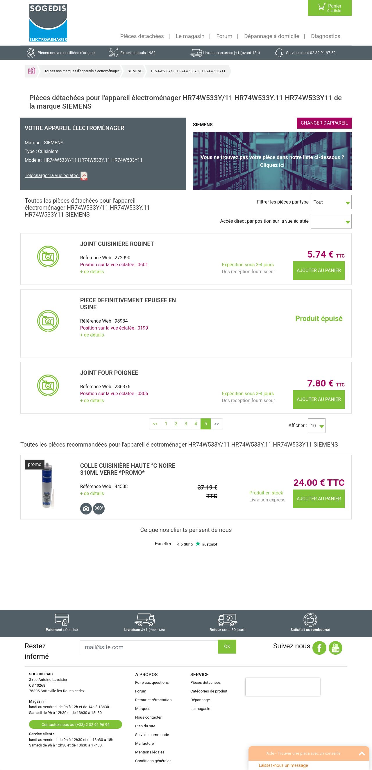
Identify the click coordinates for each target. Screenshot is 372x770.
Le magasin (190, 36)
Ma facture (144, 743)
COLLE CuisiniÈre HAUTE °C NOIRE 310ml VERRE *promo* (127, 469)
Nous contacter (148, 717)
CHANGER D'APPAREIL (324, 123)
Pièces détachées (142, 36)
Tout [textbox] (318, 202)
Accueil (32, 70)
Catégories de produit (208, 691)
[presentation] (283, 687)
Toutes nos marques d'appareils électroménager (81, 71)
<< (155, 424)
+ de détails (92, 271)
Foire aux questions (152, 682)
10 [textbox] (313, 426)
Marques (142, 708)
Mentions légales (149, 752)
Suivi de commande (152, 735)
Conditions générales (153, 761)
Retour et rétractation (153, 700)
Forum (224, 36)
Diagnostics (325, 36)
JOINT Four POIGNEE (109, 372)
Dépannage (200, 700)
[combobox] (331, 202)
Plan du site (145, 726)
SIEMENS (135, 71)
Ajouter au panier (319, 270)
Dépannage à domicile (271, 36)
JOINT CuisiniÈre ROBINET (117, 243)
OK (227, 646)
